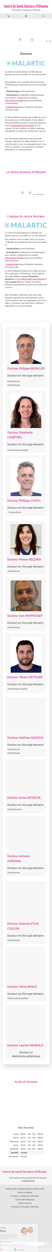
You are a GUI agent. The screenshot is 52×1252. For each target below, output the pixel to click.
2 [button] (48, 41)
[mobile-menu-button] (43, 16)
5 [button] (41, 194)
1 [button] (46, 41)
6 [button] (42, 194)
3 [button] (50, 41)
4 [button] (39, 194)
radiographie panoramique (22, 125)
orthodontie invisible (14, 100)
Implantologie (12, 107)
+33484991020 (28, 1181)
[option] (26, 27)
